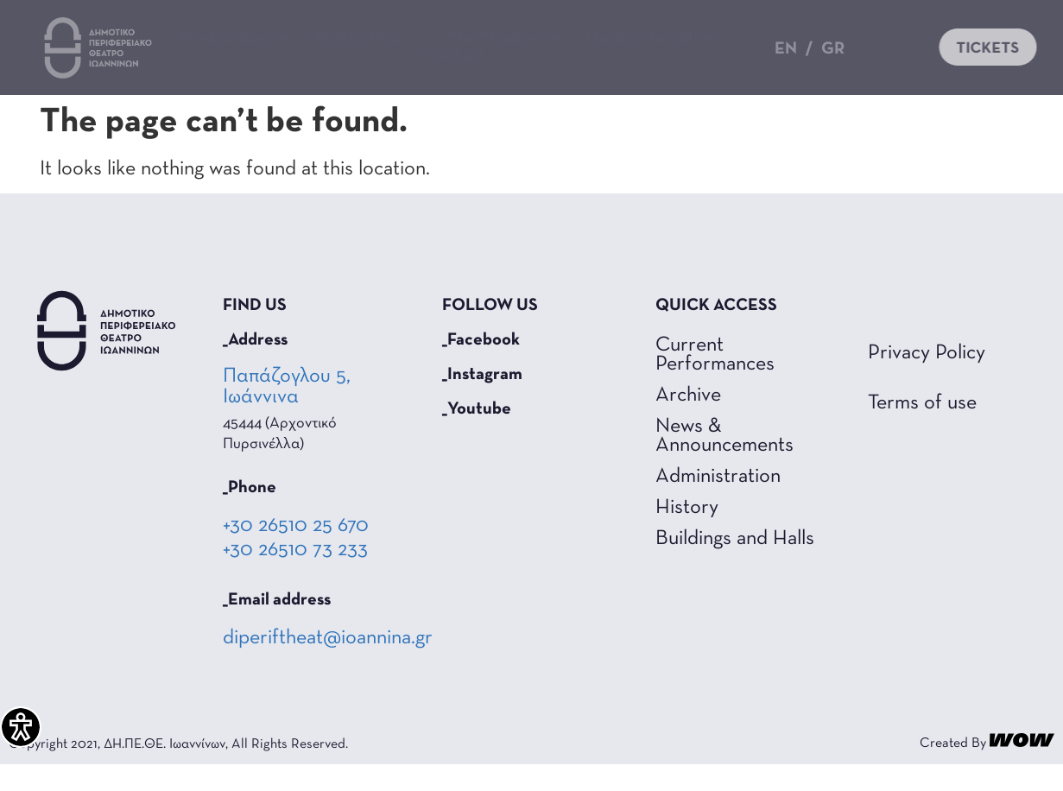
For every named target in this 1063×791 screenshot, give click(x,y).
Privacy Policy (926, 379)
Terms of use (922, 429)
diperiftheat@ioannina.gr (328, 664)
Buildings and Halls (734, 564)
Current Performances (715, 381)
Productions (234, 38)
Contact (455, 56)
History (686, 533)
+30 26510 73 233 (295, 576)
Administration (718, 502)
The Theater (503, 38)
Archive (688, 421)
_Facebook (481, 366)
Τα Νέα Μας (368, 38)
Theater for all (648, 38)
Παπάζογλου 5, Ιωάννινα (287, 412)
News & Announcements (724, 462)
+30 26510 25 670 (296, 551)
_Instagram (482, 400)
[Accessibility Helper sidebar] (20, 727)
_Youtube (476, 435)
